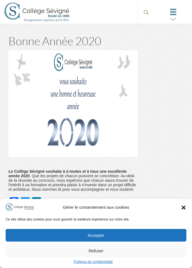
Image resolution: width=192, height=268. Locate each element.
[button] (183, 207)
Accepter (96, 235)
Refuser (96, 250)
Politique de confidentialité (93, 262)
